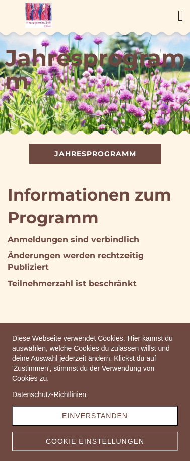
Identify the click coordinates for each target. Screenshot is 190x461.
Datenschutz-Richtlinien (49, 394)
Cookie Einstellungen (95, 441)
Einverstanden (95, 416)
